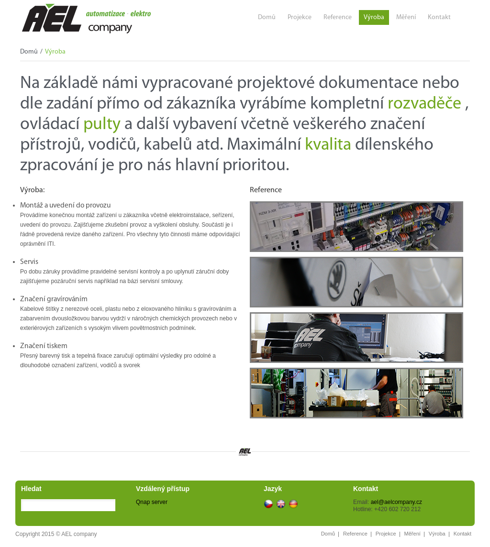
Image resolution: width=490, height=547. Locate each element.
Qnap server (151, 502)
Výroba (374, 17)
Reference (337, 17)
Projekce (300, 17)
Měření (406, 17)
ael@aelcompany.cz (396, 502)
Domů (267, 17)
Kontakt (439, 17)
